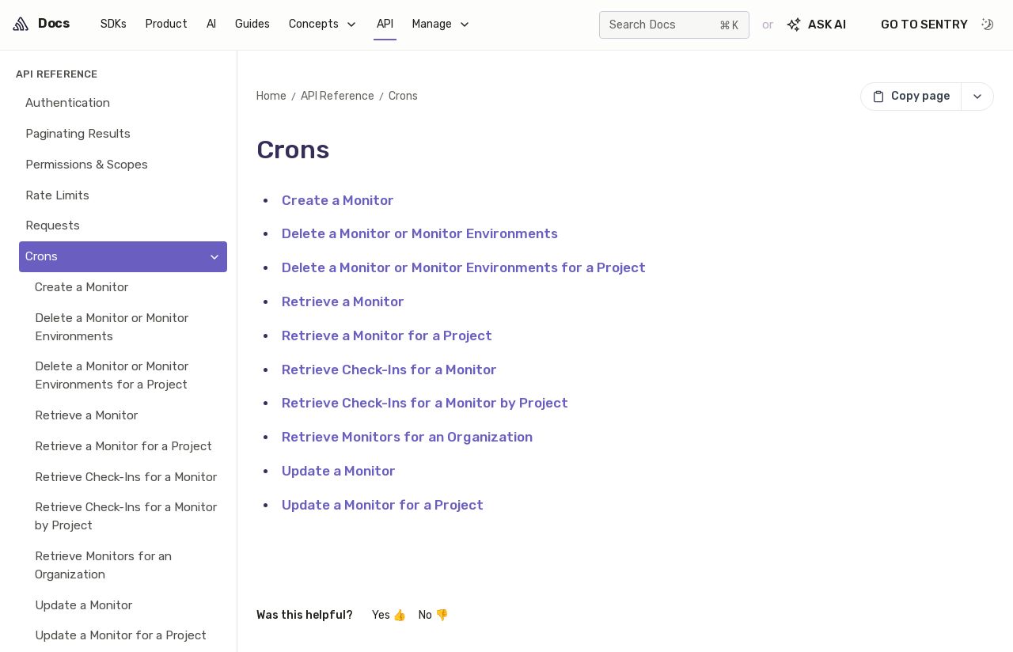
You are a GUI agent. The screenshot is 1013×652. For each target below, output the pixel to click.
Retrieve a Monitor (343, 301)
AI (211, 24)
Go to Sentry (924, 24)
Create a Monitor (338, 200)
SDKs (114, 24)
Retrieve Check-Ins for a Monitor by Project (425, 403)
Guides (252, 24)
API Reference (337, 96)
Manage (441, 24)
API (385, 24)
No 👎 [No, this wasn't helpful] (433, 615)
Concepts (323, 24)
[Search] (674, 25)
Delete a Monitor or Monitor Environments (420, 233)
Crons (403, 96)
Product (167, 24)
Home (271, 96)
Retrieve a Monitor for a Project (387, 335)
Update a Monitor (339, 471)
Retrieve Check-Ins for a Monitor (389, 369)
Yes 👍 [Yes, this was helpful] (389, 615)
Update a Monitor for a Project (383, 505)
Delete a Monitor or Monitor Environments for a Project (464, 267)
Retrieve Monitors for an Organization (407, 437)
